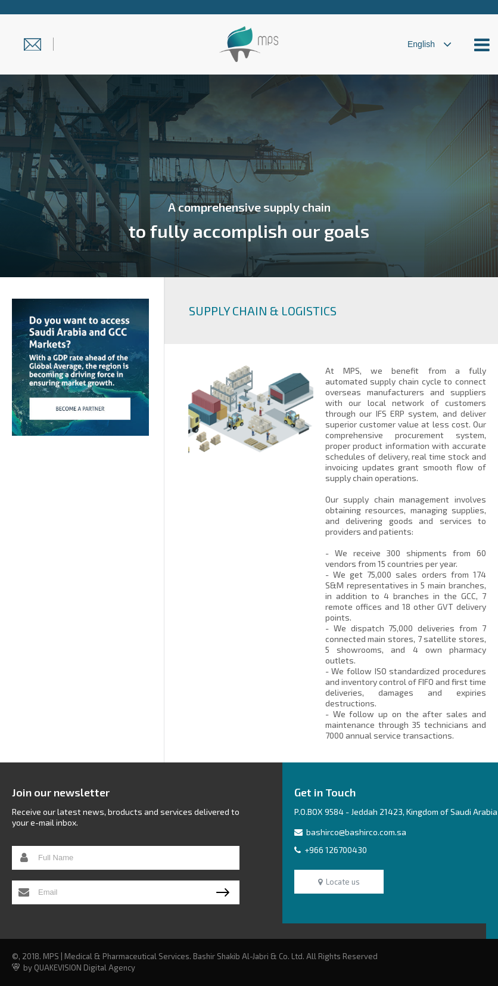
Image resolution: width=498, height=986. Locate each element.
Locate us (339, 881)
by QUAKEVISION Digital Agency (73, 967)
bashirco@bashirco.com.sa (350, 832)
